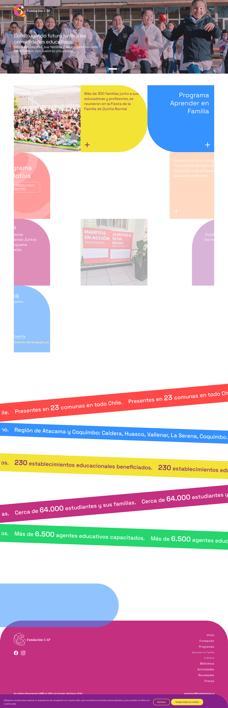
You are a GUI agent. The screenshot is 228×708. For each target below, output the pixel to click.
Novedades (206, 675)
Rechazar (161, 702)
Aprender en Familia (203, 652)
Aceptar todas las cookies (187, 702)
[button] (112, 69)
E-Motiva (209, 657)
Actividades (205, 669)
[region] (114, 701)
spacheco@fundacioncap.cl (199, 693)
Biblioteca (207, 663)
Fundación (207, 641)
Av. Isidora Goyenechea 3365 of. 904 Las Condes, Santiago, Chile (48, 693)
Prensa (209, 681)
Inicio (210, 635)
